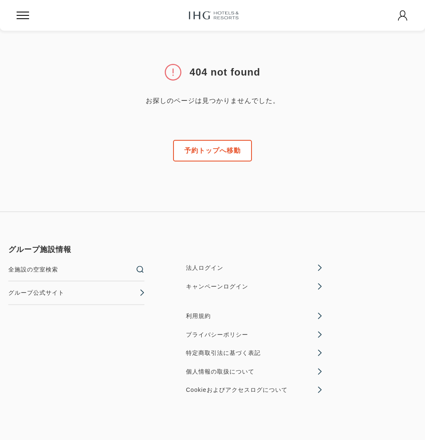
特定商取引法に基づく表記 (254, 353)
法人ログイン (254, 268)
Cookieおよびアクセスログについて (254, 390)
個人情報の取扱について (254, 371)
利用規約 (254, 316)
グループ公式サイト (76, 292)
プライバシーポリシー (254, 334)
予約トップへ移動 (212, 150)
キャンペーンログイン (254, 286)
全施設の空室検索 (76, 269)
